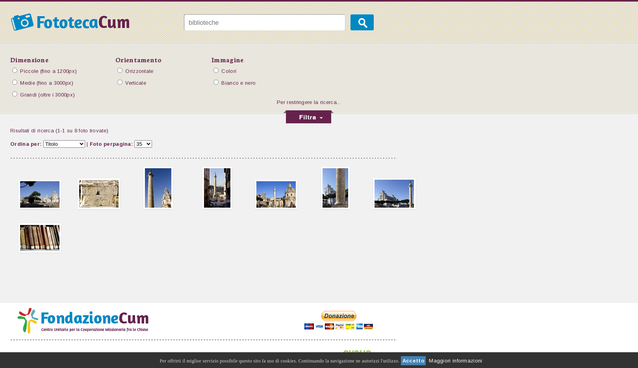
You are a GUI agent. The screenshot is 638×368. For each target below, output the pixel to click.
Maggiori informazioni (455, 361)
